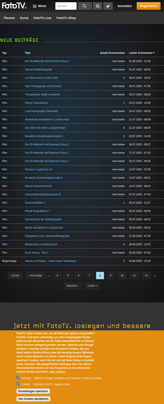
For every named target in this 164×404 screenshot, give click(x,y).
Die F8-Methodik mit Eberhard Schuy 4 (47, 61)
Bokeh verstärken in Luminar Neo (44, 227)
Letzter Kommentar (142, 52)
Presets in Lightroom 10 (38, 169)
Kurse (24, 18)
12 (146, 275)
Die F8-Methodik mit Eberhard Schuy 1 (47, 161)
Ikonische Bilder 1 (35, 202)
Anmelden (124, 6)
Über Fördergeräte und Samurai (43, 86)
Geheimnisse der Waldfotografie (43, 219)
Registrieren (148, 6)
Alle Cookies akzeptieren (33, 398)
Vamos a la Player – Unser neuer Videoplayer (51, 261)
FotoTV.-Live (42, 18)
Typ (4, 52)
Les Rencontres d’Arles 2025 (41, 77)
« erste (15, 275)
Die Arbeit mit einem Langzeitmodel (45, 127)
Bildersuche (97, 6)
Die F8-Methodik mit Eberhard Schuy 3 (47, 144)
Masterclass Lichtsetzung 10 (41, 244)
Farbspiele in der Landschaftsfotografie (47, 236)
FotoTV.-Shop (66, 18)
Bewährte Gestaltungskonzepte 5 (44, 177)
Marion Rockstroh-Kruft (38, 186)
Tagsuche (108, 6)
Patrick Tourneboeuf (36, 102)
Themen (9, 18)
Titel (27, 52)
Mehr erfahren (58, 371)
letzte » (92, 285)
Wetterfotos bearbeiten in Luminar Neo (47, 119)
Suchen (85, 6)
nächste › (72, 285)
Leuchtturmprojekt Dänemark (41, 111)
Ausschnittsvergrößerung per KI (43, 194)
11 (134, 275)
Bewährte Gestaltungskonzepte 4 (44, 136)
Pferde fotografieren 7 (37, 211)
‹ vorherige (35, 275)
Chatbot (25, 384)
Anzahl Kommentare (112, 52)
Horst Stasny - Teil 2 (36, 252)
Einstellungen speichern (33, 391)
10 (122, 275)
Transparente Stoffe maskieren (42, 94)
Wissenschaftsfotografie (38, 69)
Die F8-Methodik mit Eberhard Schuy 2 (47, 152)
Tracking (26, 378)
